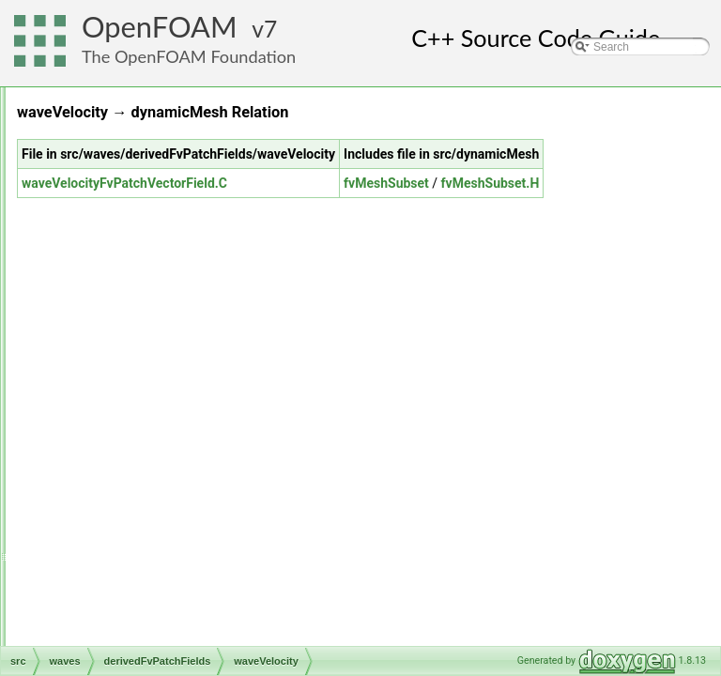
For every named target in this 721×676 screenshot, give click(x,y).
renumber (101, 180)
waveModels (123, 593)
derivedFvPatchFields (146, 490)
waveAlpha (134, 510)
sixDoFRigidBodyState (133, 324)
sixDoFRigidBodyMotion (137, 304)
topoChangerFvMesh (129, 386)
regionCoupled (113, 139)
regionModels (111, 159)
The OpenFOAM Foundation (189, 56)
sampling (99, 262)
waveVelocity (139, 572)
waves (93, 469)
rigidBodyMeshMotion (131, 221)
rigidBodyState (113, 242)
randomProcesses (122, 118)
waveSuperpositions (142, 614)
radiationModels (117, 97)
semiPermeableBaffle (130, 283)
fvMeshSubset (582, 203)
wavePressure (142, 552)
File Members (81, 634)
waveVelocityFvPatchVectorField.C (359, 203)
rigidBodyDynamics (125, 200)
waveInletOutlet (146, 531)
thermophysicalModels (133, 366)
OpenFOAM (160, 26)
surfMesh (100, 345)
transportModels (117, 407)
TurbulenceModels (123, 448)
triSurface (101, 428)
